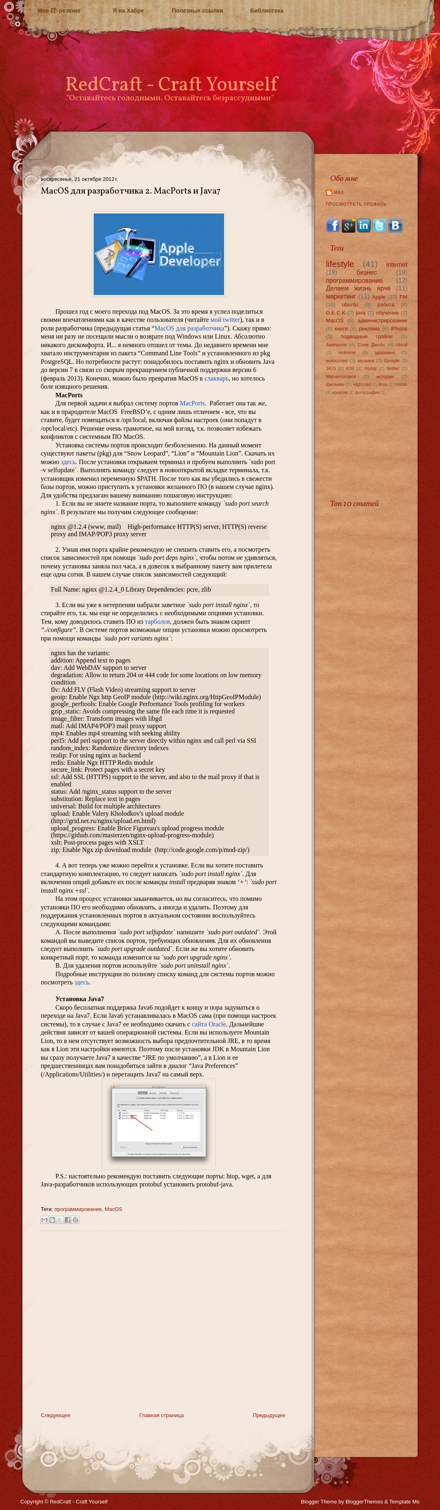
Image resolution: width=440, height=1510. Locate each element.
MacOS (113, 1209)
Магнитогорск (341, 376)
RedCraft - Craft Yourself (171, 85)
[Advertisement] (76, 1327)
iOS (350, 368)
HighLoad (362, 384)
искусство (337, 360)
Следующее (55, 1415)
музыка (366, 360)
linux (382, 384)
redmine (346, 352)
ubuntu (350, 305)
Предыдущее (269, 1415)
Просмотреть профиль (356, 204)
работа (385, 305)
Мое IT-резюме (58, 10)
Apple (378, 297)
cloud (401, 344)
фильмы (335, 384)
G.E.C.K (335, 313)
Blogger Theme (319, 1502)
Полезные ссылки (197, 10)
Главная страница (161, 1415)
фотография (367, 392)
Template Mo (404, 1502)
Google (392, 360)
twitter (393, 368)
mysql (370, 368)
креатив (340, 392)
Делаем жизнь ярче (358, 288)
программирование (78, 1209)
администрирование (382, 320)
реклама (369, 329)
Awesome (336, 344)
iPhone (399, 329)
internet (396, 264)
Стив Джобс (371, 344)
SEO (331, 368)
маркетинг (341, 296)
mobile (401, 384)
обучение (387, 313)
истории (385, 376)
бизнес (366, 272)
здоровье (384, 352)
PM (403, 297)
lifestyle (340, 264)
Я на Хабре (128, 10)
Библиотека (267, 10)
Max (339, 192)
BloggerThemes (364, 1502)
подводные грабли (367, 336)
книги (341, 329)
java (360, 313)
